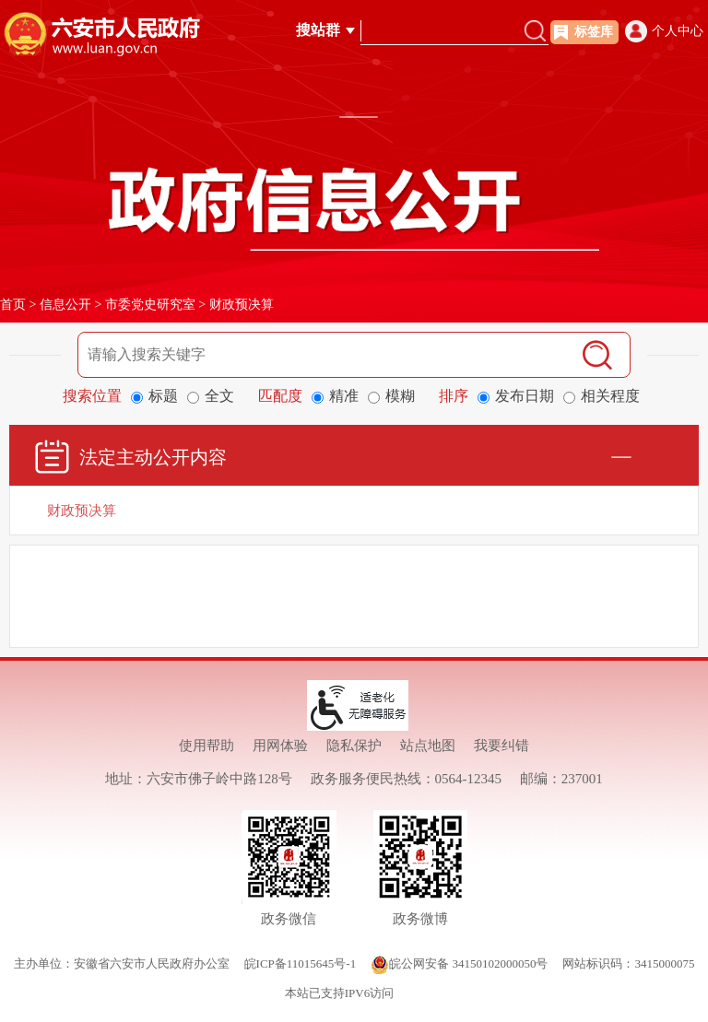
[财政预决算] (354, 510)
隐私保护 (354, 745)
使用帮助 (206, 745)
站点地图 (427, 745)
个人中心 (677, 31)
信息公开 (65, 304)
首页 (13, 304)
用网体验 (280, 745)
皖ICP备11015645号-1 (300, 963)
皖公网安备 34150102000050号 (459, 963)
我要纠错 (501, 745)
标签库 (593, 32)
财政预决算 (241, 304)
